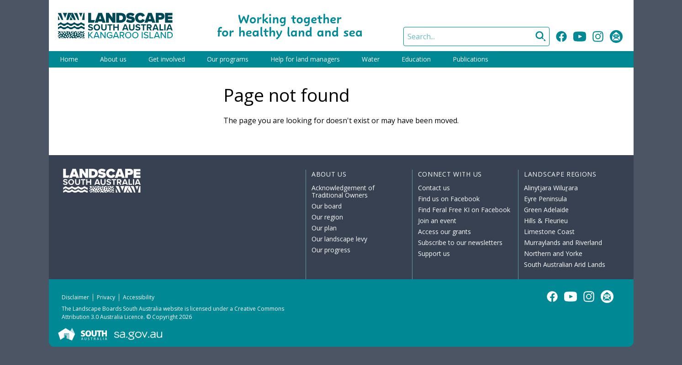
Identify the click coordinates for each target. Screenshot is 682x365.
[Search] (476, 36)
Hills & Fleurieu (546, 220)
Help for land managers (305, 59)
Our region (327, 217)
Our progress (331, 249)
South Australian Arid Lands (564, 264)
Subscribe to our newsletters (460, 242)
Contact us (434, 187)
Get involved (166, 59)
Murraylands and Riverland (563, 242)
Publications (470, 59)
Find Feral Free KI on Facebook (464, 209)
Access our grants (444, 231)
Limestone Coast (549, 231)
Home (69, 59)
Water (371, 59)
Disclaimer (75, 297)
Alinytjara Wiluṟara (551, 187)
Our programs (227, 59)
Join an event (437, 220)
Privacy (106, 297)
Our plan (324, 228)
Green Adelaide (546, 209)
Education (416, 59)
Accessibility (138, 297)
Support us (434, 253)
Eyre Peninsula (545, 198)
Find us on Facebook (449, 198)
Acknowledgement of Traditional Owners (343, 191)
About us (113, 59)
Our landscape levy (339, 239)
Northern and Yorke (553, 253)
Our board (327, 206)
